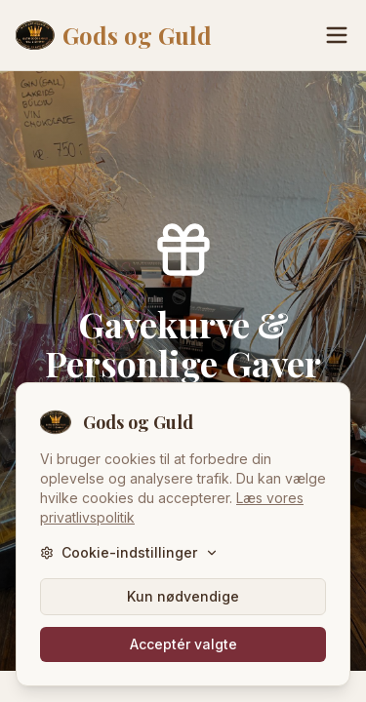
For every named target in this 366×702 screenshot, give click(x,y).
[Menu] (336, 35)
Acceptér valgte (183, 644)
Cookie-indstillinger (129, 552)
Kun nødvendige (183, 596)
